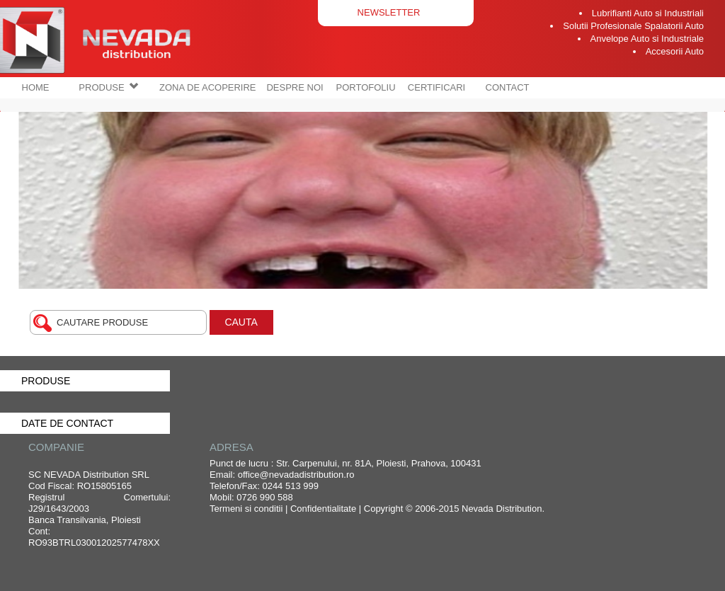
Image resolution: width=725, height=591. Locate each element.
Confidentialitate (323, 508)
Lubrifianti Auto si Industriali (648, 13)
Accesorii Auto (675, 51)
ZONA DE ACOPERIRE (207, 87)
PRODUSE (108, 87)
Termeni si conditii (246, 508)
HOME (36, 87)
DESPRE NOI (294, 87)
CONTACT (508, 87)
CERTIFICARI (436, 87)
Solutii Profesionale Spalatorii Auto (633, 26)
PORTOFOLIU (366, 87)
